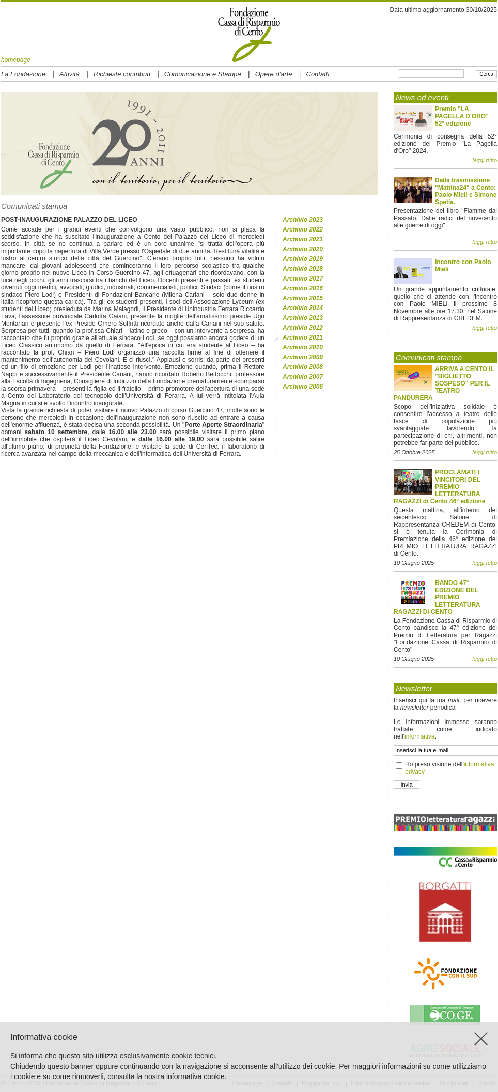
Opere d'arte (273, 74)
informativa (419, 736)
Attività (69, 74)
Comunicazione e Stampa (202, 74)
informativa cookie (195, 1076)
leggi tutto (484, 160)
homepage (15, 60)
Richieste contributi (122, 74)
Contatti (318, 74)
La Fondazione (23, 74)
